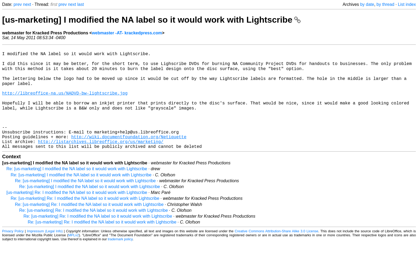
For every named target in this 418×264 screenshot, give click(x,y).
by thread (385, 4)
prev (18, 4)
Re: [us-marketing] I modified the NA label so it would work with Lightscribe (76, 189)
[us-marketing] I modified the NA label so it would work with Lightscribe (151, 20)
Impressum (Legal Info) (45, 252)
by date (367, 4)
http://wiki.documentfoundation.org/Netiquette (128, 155)
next (27, 4)
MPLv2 (73, 256)
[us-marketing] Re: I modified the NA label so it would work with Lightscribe (76, 213)
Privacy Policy (13, 252)
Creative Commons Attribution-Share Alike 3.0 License (276, 252)
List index (407, 4)
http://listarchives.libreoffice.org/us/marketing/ (100, 161)
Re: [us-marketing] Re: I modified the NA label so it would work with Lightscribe (85, 219)
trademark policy (120, 260)
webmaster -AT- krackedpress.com (127, 33)
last (80, 4)
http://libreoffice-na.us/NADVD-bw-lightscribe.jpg (64, 102)
